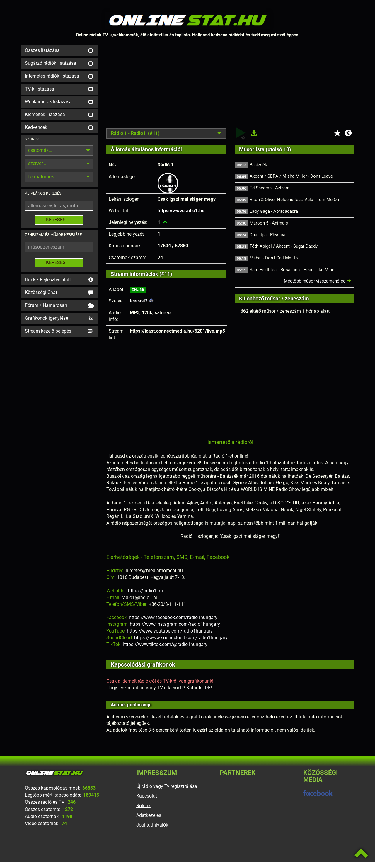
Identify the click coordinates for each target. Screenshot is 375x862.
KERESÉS (59, 219)
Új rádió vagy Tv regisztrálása (166, 786)
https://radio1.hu (145, 591)
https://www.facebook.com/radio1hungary (173, 617)
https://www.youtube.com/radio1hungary (170, 631)
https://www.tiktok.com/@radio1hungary (165, 644)
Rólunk (143, 805)
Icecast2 (139, 301)
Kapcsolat (146, 796)
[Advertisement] (230, 86)
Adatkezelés (148, 815)
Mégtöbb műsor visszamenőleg (317, 281)
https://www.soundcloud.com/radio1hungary (181, 637)
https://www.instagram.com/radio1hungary (175, 624)
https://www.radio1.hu (181, 210)
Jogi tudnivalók (152, 825)
